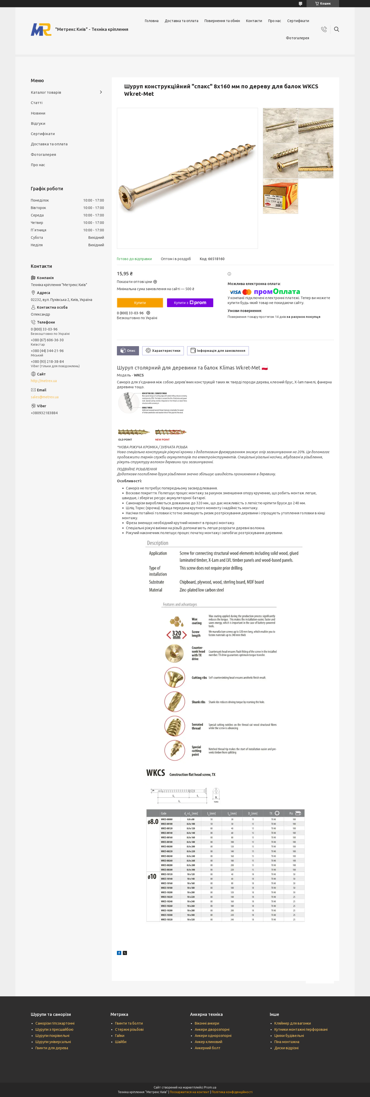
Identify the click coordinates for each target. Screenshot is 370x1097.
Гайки (119, 1036)
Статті (36, 102)
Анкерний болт (207, 1048)
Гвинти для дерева (51, 1048)
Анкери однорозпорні (213, 1036)
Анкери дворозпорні (212, 1029)
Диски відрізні (286, 1048)
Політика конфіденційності (232, 1092)
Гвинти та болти (129, 1023)
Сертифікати (298, 21)
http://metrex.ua (44, 381)
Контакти (254, 21)
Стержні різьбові (129, 1029)
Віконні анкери (207, 1023)
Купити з (190, 302)
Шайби (120, 1042)
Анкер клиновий (208, 1042)
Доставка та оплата (181, 21)
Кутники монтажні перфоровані (301, 1029)
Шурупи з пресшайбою (54, 1029)
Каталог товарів (46, 92)
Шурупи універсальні (53, 1042)
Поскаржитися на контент (189, 1092)
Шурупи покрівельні (52, 1036)
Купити (140, 303)
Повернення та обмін (222, 21)
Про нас (274, 21)
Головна (152, 21)
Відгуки (38, 123)
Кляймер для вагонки (292, 1023)
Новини (38, 113)
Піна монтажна (286, 1042)
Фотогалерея (297, 38)
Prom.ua (210, 1087)
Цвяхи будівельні (289, 1036)
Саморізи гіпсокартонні (55, 1023)
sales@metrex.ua (45, 397)
